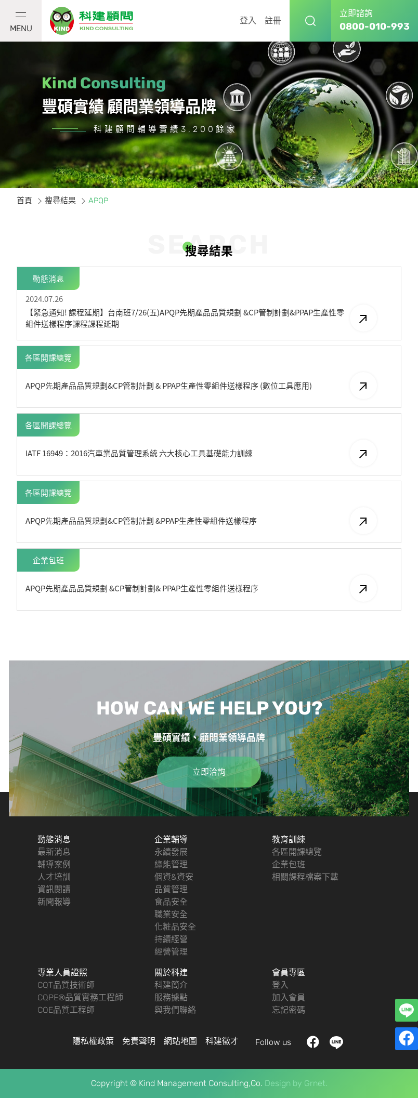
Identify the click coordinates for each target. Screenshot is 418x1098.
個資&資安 (173, 877)
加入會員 (288, 997)
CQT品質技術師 (66, 985)
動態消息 (54, 839)
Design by (283, 1083)
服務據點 (171, 997)
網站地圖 (180, 1041)
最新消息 (54, 852)
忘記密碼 (288, 1010)
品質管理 (171, 889)
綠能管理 (171, 864)
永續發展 (171, 852)
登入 (248, 20)
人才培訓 (54, 877)
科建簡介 (171, 985)
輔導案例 (54, 864)
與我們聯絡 (175, 1010)
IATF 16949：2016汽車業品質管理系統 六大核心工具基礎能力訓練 (201, 453)
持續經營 (171, 939)
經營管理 (171, 952)
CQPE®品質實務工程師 (80, 997)
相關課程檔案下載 (305, 877)
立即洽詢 (209, 772)
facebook (313, 1042)
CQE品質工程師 (66, 1010)
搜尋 (310, 21)
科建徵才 (222, 1041)
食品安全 (171, 902)
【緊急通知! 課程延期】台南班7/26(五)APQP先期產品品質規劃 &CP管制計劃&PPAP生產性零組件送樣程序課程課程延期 (201, 318)
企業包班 (288, 864)
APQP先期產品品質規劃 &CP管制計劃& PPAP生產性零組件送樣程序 (201, 588)
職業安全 (171, 914)
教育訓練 (288, 839)
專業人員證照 (62, 972)
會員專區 (288, 972)
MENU (21, 22)
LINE (336, 1042)
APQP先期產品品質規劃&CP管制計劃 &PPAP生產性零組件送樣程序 (201, 520)
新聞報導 (54, 902)
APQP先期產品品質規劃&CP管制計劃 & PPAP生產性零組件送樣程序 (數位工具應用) (201, 385)
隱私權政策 (93, 1041)
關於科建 (171, 972)
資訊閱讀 (54, 889)
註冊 (273, 20)
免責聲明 (138, 1041)
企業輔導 (171, 839)
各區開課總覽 (297, 852)
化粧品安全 (175, 927)
